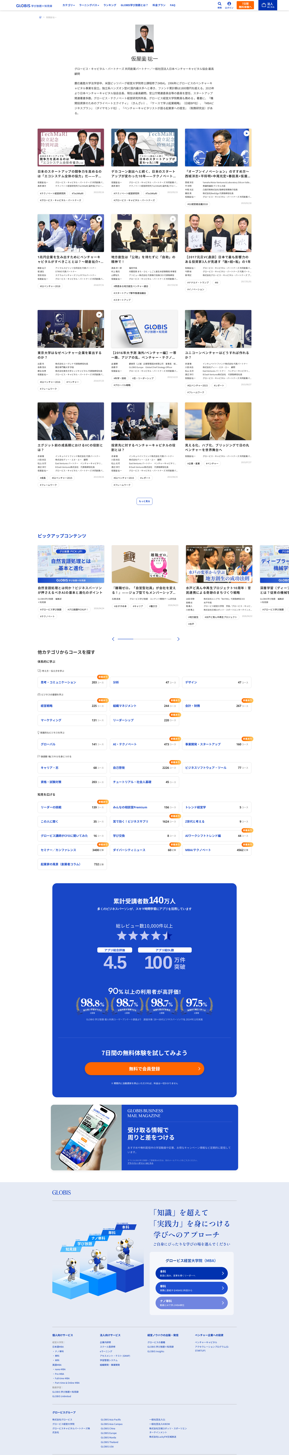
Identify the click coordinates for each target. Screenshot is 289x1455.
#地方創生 (193, 617)
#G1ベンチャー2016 (50, 381)
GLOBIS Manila (108, 1437)
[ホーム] (40, 17)
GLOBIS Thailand (109, 1441)
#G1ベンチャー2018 (50, 286)
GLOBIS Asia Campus (112, 1423)
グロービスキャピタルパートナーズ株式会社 (71, 1430)
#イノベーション (195, 289)
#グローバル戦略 (122, 385)
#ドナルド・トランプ (198, 282)
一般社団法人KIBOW (159, 1423)
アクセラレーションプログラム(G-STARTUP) (212, 1348)
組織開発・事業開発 (110, 1364)
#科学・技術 (120, 378)
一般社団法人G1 (157, 1419)
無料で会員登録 (144, 1068)
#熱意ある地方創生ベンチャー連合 (131, 286)
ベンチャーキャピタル (206, 1342)
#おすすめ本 (120, 606)
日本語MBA (58, 1346)
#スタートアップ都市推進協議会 (130, 292)
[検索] (219, 5)
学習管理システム (109, 1360)
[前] (112, 639)
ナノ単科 (189, 1303)
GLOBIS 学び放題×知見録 (65, 1391)
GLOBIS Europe (109, 1432)
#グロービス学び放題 (50, 609)
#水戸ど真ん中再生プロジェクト (221, 617)
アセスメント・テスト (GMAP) (115, 1355)
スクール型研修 (107, 1346)
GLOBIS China (108, 1428)
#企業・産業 (193, 463)
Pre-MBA (59, 1373)
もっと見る (144, 501)
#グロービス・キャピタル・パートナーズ (60, 200)
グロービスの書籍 (156, 1342)
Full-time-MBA (62, 1378)
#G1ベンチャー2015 (197, 385)
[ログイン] (229, 5)
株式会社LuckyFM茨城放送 (162, 1436)
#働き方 (153, 606)
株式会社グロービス (62, 1419)
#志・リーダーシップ (143, 378)
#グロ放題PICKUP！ (78, 609)
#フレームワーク (48, 388)
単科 (189, 1288)
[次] (176, 639)
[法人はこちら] (267, 5)
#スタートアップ (122, 299)
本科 (189, 1273)
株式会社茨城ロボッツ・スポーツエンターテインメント (168, 1430)
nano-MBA (60, 1369)
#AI (216, 282)
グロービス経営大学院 (63, 1423)
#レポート (219, 385)
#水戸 (191, 623)
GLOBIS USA (107, 1446)
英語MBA (56, 1364)
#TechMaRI (77, 193)
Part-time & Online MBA (67, 1382)
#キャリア (138, 606)
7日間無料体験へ (245, 5)
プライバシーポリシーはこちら (140, 1163)
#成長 (43, 478)
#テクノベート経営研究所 (53, 193)
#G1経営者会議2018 (197, 204)
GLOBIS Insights (155, 1351)
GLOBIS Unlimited (61, 1396)
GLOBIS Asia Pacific (111, 1419)
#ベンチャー (73, 381)
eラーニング (106, 1351)
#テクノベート (47, 616)
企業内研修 (105, 1342)
